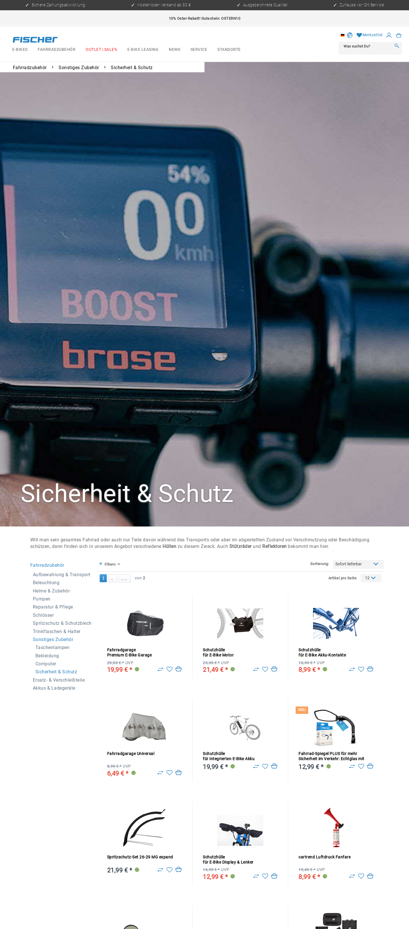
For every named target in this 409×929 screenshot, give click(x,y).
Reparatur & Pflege (53, 607)
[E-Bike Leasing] (143, 50)
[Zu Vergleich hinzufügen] (160, 669)
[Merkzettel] (369, 35)
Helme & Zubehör (51, 591)
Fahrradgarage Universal (131, 753)
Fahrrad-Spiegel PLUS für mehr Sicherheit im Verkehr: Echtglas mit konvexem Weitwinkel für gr (331, 756)
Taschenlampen (52, 647)
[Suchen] (397, 46)
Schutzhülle (218, 653)
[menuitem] (20, 50)
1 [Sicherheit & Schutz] (103, 578)
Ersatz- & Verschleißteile (59, 680)
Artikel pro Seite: (342, 578)
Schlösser (43, 615)
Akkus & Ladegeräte (54, 688)
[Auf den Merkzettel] (169, 669)
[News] (174, 50)
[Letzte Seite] (125, 578)
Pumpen (42, 599)
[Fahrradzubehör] (57, 50)
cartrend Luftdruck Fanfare (324, 857)
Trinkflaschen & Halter (57, 631)
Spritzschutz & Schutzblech (62, 623)
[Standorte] (229, 50)
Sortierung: (319, 564)
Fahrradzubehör (47, 565)
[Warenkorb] (399, 35)
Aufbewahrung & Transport (62, 574)
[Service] (198, 50)
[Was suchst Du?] (366, 46)
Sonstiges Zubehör (53, 639)
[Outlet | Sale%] (101, 50)
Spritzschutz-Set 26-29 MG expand (140, 857)
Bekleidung (47, 655)
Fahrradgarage (129, 653)
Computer (45, 663)
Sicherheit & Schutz (56, 671)
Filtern (107, 564)
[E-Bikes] (20, 50)
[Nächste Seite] (113, 578)
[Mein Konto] (389, 35)
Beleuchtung (46, 582)
